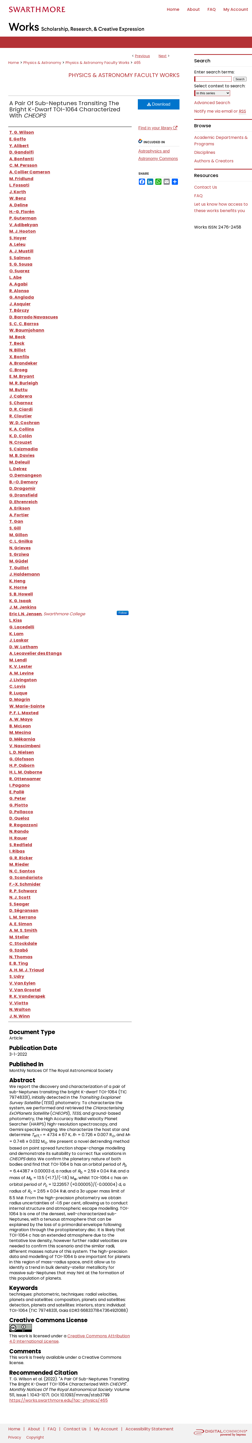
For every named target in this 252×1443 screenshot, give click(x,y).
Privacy (15, 1437)
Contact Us (205, 187)
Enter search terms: (214, 72)
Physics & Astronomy (42, 62)
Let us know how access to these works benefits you (221, 207)
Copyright (35, 1437)
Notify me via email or (220, 111)
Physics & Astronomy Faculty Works (97, 62)
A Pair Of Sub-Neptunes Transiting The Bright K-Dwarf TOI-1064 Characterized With (64, 109)
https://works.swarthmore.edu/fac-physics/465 (58, 1400)
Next (163, 55)
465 (137, 62)
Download (158, 104)
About (34, 1429)
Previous (142, 55)
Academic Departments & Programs (221, 141)
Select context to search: (219, 86)
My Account (106, 1429)
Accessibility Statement (149, 1429)
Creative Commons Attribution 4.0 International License (69, 1338)
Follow (123, 612)
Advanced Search (212, 103)
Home (13, 62)
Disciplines (204, 152)
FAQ (198, 196)
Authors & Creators (213, 161)
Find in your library (157, 128)
